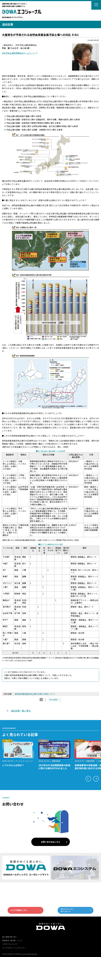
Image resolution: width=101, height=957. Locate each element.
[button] (88, 778)
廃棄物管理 (56, 761)
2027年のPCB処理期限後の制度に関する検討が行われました (54, 767)
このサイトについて (9, 944)
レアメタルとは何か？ (13, 765)
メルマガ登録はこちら (18, 910)
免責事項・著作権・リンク (12, 940)
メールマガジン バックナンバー (14, 948)
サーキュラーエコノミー (25, 761)
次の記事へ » (54, 699)
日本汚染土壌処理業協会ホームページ (18, 53)
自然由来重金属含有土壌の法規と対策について (35, 694)
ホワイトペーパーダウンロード (67, 910)
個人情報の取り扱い (9, 937)
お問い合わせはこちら (50, 841)
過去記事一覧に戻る (21, 710)
